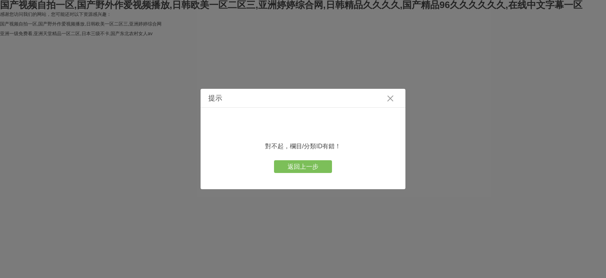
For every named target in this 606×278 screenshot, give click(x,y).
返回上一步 (303, 166)
